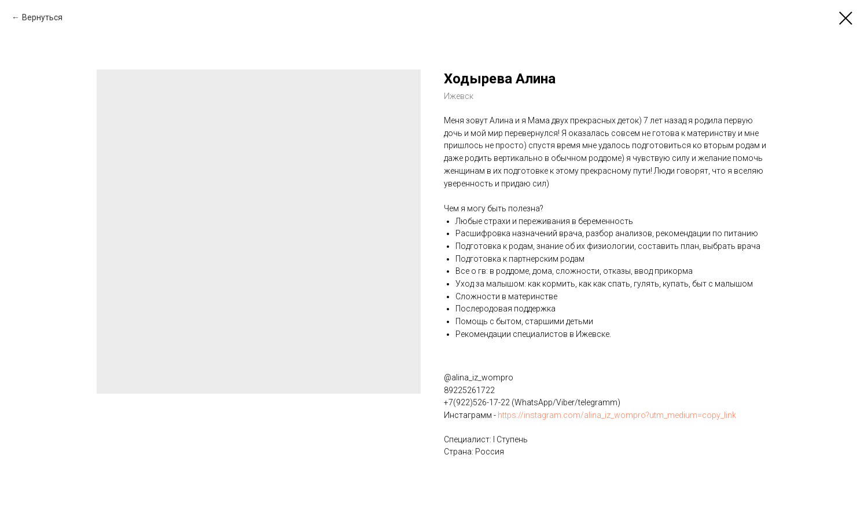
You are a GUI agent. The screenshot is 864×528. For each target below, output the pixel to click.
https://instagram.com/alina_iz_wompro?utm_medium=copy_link (617, 415)
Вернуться (42, 17)
